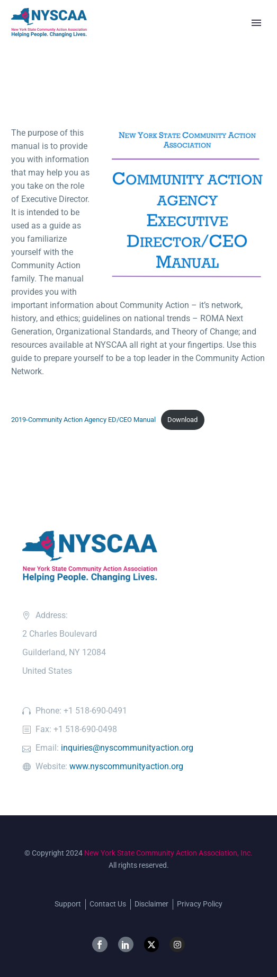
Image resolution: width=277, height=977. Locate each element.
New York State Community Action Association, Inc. (168, 853)
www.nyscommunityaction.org (126, 766)
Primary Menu (256, 23)
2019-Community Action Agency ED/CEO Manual (83, 420)
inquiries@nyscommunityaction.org (127, 748)
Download (182, 420)
